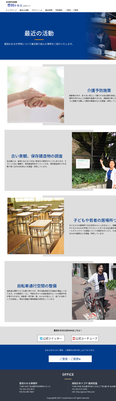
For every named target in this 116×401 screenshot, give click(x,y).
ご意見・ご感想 (71, 10)
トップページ (11, 10)
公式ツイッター (51, 338)
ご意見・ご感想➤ (70, 359)
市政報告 (59, 10)
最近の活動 (24, 10)
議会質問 (48, 10)
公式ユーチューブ (85, 338)
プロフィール (36, 10)
